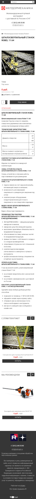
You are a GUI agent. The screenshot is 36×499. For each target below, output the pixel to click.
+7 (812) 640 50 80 (18, 23)
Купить (18, 361)
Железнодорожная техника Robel (16, 34)
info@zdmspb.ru (18, 25)
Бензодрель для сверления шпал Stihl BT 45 (18, 411)
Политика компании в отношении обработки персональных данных (17, 454)
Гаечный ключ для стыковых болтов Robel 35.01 (18, 355)
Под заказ (22, 102)
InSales (22, 486)
